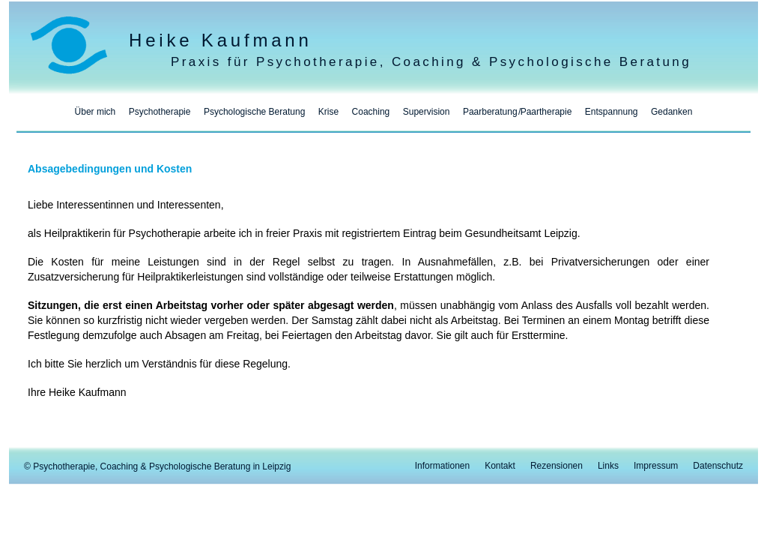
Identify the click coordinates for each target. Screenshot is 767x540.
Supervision (426, 111)
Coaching (371, 111)
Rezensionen (556, 465)
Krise (328, 111)
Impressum (656, 465)
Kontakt (500, 465)
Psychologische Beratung (254, 111)
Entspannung (611, 111)
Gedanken (671, 111)
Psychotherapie (160, 111)
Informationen (442, 465)
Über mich (95, 111)
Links (608, 465)
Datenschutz (718, 465)
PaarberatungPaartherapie (517, 111)
